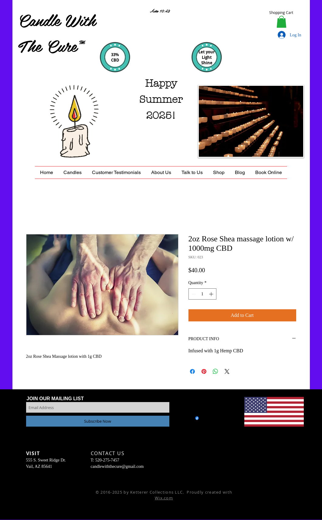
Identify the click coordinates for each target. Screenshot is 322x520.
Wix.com (164, 498)
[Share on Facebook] (192, 371)
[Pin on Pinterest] (204, 371)
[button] (281, 22)
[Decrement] (193, 294)
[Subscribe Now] (97, 421)
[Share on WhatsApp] (215, 371)
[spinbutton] (202, 294)
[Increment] (211, 294)
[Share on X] (227, 371)
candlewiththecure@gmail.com (117, 466)
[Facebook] (197, 418)
